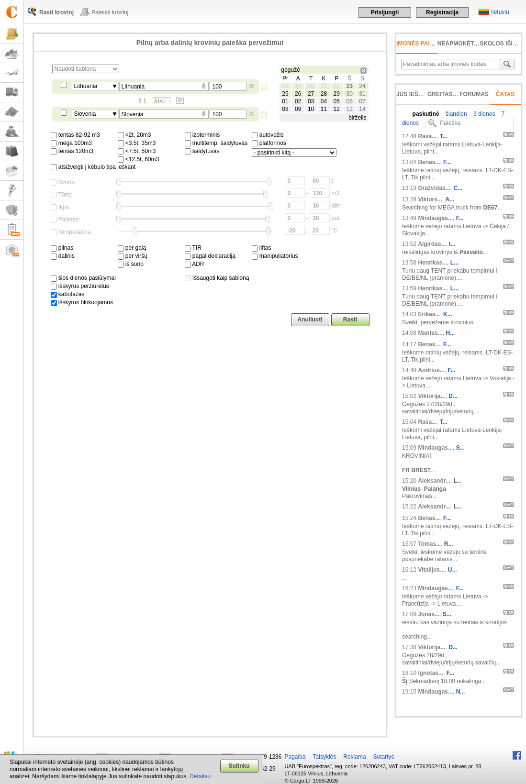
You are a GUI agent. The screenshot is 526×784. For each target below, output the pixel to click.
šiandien (455, 113)
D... (453, 396)
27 (311, 93)
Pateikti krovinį (109, 12)
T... (444, 136)
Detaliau (200, 776)
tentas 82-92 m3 (75, 135)
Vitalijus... (431, 569)
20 (311, 86)
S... (460, 447)
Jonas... (428, 614)
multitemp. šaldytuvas (216, 143)
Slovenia (85, 113)
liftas (261, 247)
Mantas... (430, 333)
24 (362, 86)
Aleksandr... (434, 480)
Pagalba (295, 756)
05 (337, 101)
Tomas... (429, 544)
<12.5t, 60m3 (138, 159)
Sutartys (383, 756)
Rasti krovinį (56, 12)
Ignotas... (430, 673)
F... (447, 162)
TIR (193, 247)
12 (337, 109)
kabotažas (68, 294)
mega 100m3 (71, 143)
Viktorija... (431, 396)
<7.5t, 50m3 (137, 151)
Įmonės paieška (421, 43)
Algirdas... (432, 244)
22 (337, 86)
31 (362, 93)
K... (447, 314)
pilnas (62, 247)
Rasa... (427, 136)
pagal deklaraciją (210, 256)
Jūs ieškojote (419, 94)
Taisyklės (324, 756)
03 (311, 101)
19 (298, 86)
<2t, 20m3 (134, 135)
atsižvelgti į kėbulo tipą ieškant (93, 167)
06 (349, 101)
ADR (194, 264)
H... (450, 333)
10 (311, 109)
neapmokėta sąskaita (472, 43)
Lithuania (86, 86)
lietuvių (500, 12)
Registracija (442, 12)
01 (285, 101)
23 (349, 86)
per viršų (132, 256)
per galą (132, 247)
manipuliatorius (275, 256)
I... (452, 244)
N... (460, 691)
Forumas (474, 94)
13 (349, 109)
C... (457, 188)
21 (324, 86)
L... (454, 262)
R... (448, 544)
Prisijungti (385, 12)
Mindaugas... (435, 218)
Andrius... (431, 370)
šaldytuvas (202, 151)
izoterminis (202, 135)
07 (362, 101)
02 (298, 101)
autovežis (268, 135)
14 (362, 109)
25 (285, 93)
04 (324, 101)
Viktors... (430, 199)
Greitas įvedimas (454, 94)
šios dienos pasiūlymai (83, 278)
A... (450, 199)
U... (452, 569)
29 (337, 93)
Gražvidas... (434, 188)
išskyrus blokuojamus (82, 302)
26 (298, 93)
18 (285, 86)
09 (298, 109)
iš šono (131, 264)
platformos (269, 143)
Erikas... (429, 314)
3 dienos (483, 113)
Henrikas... (432, 262)
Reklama (354, 756)
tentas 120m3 (72, 151)
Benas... (429, 162)
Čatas (505, 94)
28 (324, 93)
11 (324, 109)
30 (349, 93)
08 (285, 109)
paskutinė (426, 113)
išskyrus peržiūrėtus (80, 286)
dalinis (63, 256)
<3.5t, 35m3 (137, 143)
